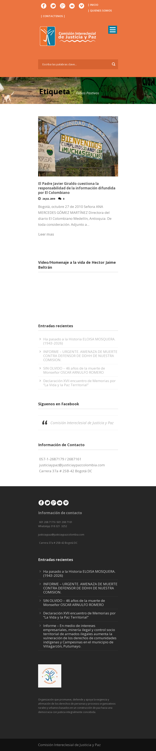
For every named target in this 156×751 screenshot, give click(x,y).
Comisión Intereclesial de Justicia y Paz (82, 422)
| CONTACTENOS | (53, 16)
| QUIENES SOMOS (100, 10)
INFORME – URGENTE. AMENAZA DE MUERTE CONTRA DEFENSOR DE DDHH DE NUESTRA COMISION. (80, 355)
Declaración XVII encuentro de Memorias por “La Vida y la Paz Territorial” (79, 382)
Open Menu (112, 30)
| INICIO (93, 5)
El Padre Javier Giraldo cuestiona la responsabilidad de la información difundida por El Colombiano (76, 188)
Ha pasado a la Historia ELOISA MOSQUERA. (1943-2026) (79, 341)
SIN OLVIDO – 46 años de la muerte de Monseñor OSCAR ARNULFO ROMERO (74, 370)
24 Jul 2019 (48, 198)
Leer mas (46, 234)
